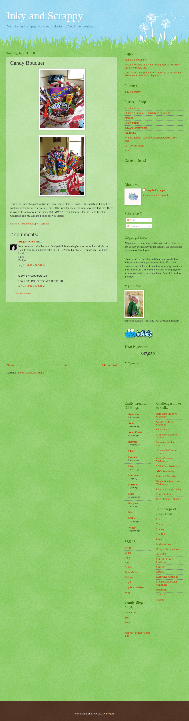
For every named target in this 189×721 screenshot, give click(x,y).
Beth (126, 617)
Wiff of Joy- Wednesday (168, 466)
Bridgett (128, 577)
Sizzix (127, 150)
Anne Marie (130, 572)
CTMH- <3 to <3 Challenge (165, 423)
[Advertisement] (61, 332)
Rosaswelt (161, 589)
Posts (131, 220)
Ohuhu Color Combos (135, 59)
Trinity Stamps (131, 122)
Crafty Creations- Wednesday (165, 460)
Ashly (127, 622)
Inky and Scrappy (44, 16)
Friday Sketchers (164, 494)
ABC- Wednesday (165, 471)
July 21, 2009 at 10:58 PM (31, 265)
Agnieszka (133, 414)
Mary (131, 494)
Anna (131, 423)
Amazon (128, 118)
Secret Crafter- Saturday (168, 499)
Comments (133, 226)
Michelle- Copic (164, 544)
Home (62, 365)
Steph (127, 562)
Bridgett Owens (26, 241)
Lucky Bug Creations (167, 576)
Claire (131, 451)
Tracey (159, 524)
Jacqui (127, 582)
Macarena (133, 475)
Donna (127, 552)
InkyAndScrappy (155, 190)
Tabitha (128, 567)
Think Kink (130, 612)
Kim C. (160, 572)
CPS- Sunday (163, 429)
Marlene (132, 484)
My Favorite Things (134, 145)
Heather (132, 457)
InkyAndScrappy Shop (135, 127)
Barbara (132, 441)
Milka (131, 518)
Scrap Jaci (161, 594)
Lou (158, 519)
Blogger (110, 713)
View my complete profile (156, 195)
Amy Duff (161, 554)
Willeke (132, 527)
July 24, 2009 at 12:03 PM (31, 286)
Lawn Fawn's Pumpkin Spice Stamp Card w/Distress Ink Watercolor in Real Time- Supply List (152, 74)
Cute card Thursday (166, 476)
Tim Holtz (161, 534)
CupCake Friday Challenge (164, 560)
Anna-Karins (135, 432)
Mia (130, 512)
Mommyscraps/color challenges (166, 583)
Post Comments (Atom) (32, 372)
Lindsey (160, 529)
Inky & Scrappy (132, 92)
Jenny (127, 557)
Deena (127, 547)
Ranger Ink (130, 132)
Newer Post (14, 365)
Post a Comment (23, 293)
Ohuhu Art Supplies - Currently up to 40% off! (147, 113)
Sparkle (160, 599)
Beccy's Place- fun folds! (168, 549)
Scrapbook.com (132, 108)
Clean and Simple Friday (168, 489)
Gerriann (160, 567)
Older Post (109, 365)
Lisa (130, 466)
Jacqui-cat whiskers (134, 587)
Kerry (127, 592)
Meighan (133, 503)
